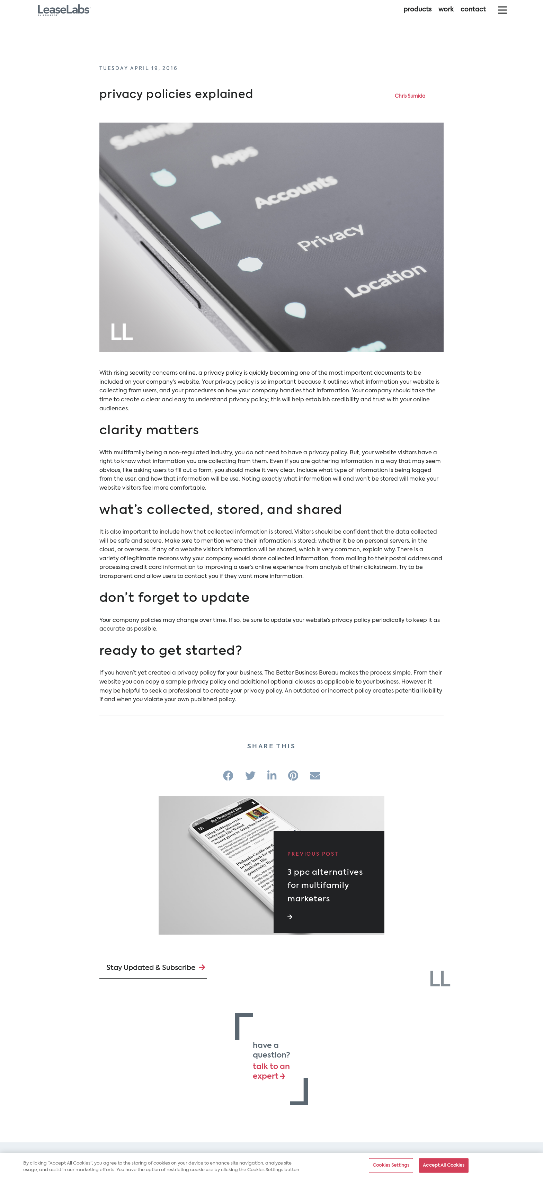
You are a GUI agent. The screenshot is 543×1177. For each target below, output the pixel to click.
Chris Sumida (410, 96)
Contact (473, 17)
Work (446, 17)
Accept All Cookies (443, 1167)
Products (417, 17)
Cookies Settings (391, 1167)
